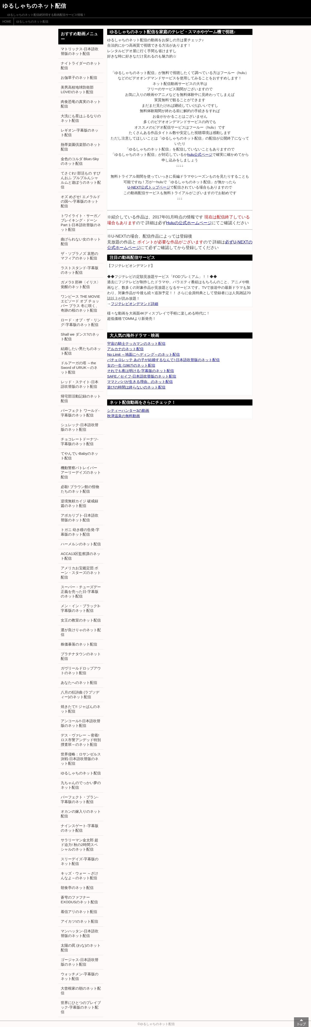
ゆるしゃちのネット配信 (32, 21)
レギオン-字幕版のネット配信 (79, 132)
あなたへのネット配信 (79, 682)
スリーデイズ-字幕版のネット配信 (79, 861)
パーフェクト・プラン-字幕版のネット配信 (79, 799)
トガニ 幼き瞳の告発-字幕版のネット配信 (80, 532)
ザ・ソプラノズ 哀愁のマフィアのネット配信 (79, 255)
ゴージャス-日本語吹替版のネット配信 (79, 962)
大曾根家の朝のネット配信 (81, 990)
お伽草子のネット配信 (79, 77)
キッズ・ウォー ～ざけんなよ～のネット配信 (79, 875)
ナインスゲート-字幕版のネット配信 (79, 828)
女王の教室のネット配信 (81, 620)
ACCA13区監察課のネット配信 (80, 556)
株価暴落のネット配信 (79, 644)
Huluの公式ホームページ (189, 223)
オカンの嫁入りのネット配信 (81, 813)
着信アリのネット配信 (79, 912)
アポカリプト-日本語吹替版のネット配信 (79, 517)
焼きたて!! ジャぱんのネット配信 (80, 708)
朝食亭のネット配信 (77, 888)
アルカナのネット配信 (125, 349)
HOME (6, 21)
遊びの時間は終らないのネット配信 (136, 387)
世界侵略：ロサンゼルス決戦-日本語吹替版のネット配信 (81, 758)
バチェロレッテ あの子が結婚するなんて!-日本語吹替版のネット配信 (163, 360)
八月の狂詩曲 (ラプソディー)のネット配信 (80, 694)
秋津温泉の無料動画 (123, 416)
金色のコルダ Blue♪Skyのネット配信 (80, 161)
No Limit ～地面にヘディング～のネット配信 (143, 354)
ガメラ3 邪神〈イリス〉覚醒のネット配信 (80, 284)
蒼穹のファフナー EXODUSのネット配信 (79, 899)
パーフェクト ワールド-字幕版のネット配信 (80, 412)
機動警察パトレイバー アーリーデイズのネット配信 (81, 472)
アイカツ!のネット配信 (79, 921)
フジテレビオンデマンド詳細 (134, 304)
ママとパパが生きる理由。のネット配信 (140, 382)
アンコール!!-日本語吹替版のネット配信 (80, 723)
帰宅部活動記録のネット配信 (81, 398)
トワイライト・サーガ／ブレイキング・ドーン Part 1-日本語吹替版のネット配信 (81, 223)
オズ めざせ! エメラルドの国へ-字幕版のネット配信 (80, 201)
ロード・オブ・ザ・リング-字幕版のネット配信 (81, 322)
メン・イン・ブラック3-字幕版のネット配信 (80, 608)
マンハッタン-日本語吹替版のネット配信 (79, 933)
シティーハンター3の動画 (128, 410)
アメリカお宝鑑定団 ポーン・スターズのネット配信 (81, 572)
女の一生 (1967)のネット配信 (131, 365)
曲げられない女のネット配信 (81, 241)
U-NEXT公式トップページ (149, 187)
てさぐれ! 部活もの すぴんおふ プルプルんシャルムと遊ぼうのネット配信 (81, 180)
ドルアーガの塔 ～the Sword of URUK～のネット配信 (79, 367)
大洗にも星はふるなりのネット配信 (81, 118)
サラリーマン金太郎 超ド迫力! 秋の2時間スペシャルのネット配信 (79, 844)
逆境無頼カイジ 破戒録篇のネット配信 (79, 503)
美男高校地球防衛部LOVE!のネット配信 (77, 89)
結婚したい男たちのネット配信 (81, 351)
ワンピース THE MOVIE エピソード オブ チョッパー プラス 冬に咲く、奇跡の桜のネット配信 (80, 303)
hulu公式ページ (199, 154)
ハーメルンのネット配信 (81, 544)
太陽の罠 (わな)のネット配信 (81, 947)
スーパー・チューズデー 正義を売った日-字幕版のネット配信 (81, 591)
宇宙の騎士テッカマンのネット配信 (136, 343)
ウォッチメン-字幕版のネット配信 (79, 976)
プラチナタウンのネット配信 (81, 656)
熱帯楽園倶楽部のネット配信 (81, 146)
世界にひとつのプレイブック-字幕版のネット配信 (81, 1007)
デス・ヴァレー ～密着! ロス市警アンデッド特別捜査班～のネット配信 (81, 739)
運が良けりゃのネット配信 (81, 632)
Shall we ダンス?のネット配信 (80, 336)
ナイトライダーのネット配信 (81, 65)
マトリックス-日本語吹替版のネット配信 (79, 51)
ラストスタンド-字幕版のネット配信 (79, 270)
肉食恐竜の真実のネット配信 (81, 103)
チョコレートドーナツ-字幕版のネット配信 (79, 441)
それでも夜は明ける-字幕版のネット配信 (140, 371)
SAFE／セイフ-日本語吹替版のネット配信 (141, 376)
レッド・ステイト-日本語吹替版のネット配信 (79, 384)
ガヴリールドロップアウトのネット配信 (81, 670)
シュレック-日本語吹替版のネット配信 (79, 427)
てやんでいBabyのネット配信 (79, 455)
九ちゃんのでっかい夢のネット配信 (81, 785)
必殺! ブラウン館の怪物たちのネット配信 (80, 489)
